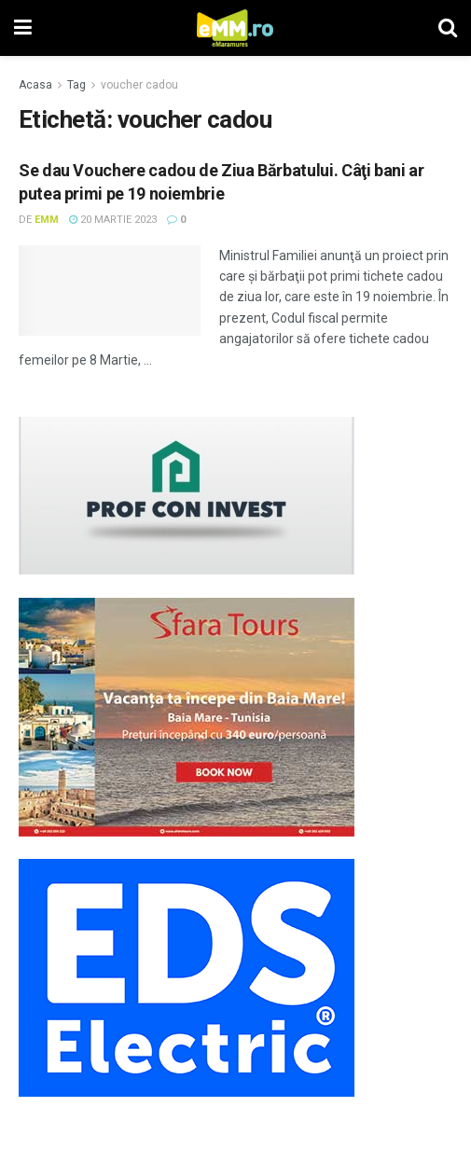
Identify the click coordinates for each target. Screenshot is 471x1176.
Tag (76, 84)
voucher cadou (139, 84)
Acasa (35, 84)
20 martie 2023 (113, 220)
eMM (47, 220)
